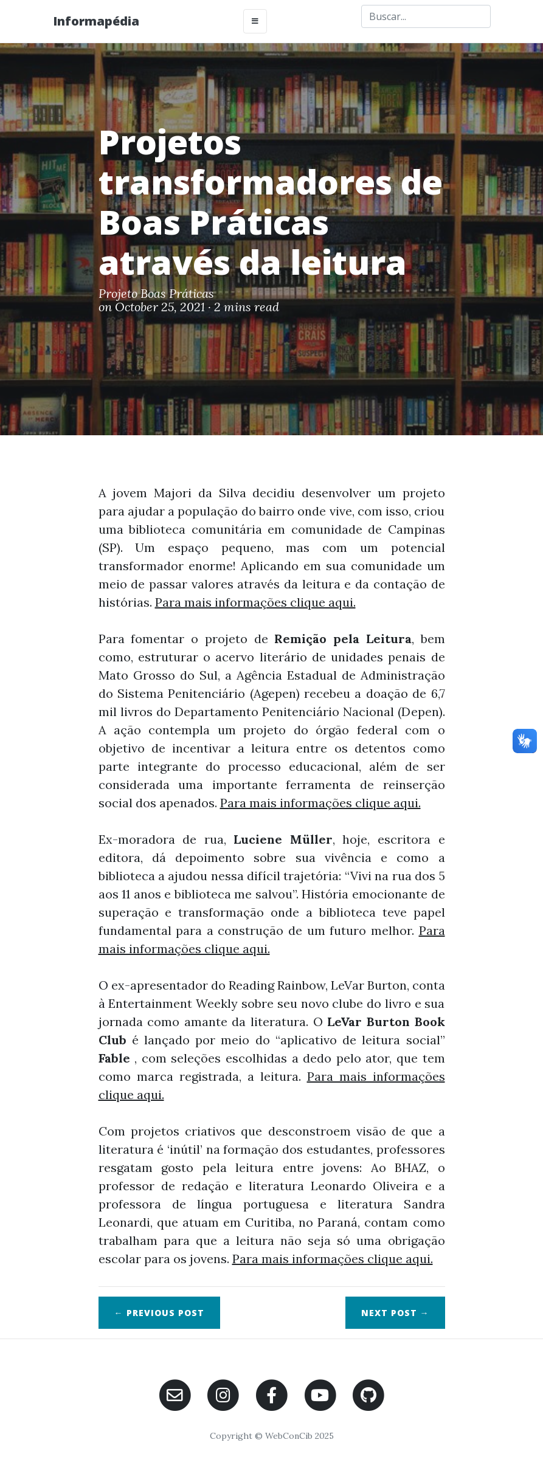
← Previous (159, 1312)
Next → (395, 1312)
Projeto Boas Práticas (156, 293)
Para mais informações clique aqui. (255, 602)
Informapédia (96, 21)
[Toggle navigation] (255, 21)
